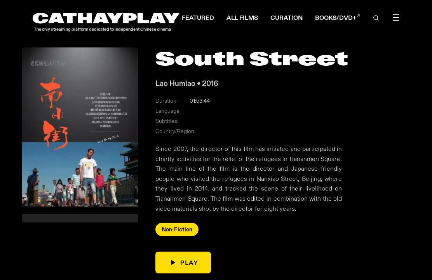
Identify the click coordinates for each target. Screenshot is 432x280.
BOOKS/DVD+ (337, 17)
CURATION (286, 17)
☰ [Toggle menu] (396, 18)
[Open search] (376, 17)
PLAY (183, 263)
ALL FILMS (242, 17)
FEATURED (198, 17)
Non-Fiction (177, 229)
